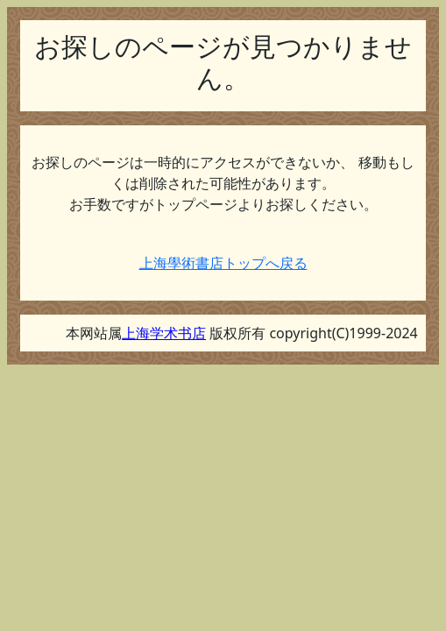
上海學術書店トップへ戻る (223, 263)
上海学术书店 (164, 333)
